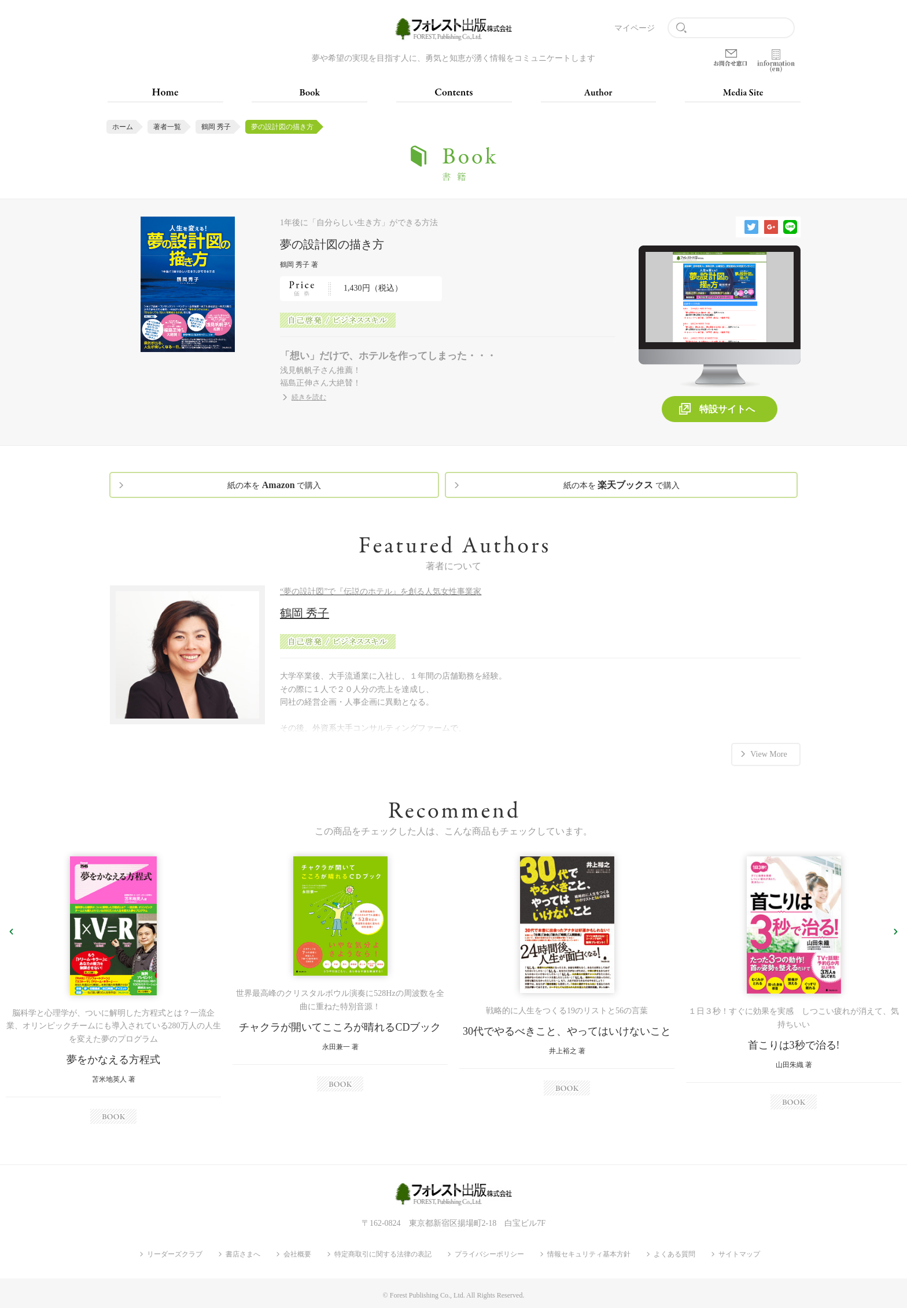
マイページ (634, 28)
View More (768, 752)
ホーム (122, 127)
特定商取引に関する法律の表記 (383, 1252)
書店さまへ (243, 1252)
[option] (113, 987)
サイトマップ (739, 1252)
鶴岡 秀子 (216, 127)
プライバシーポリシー (489, 1252)
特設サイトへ (727, 409)
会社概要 (297, 1252)
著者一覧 (167, 127)
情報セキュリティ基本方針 (589, 1252)
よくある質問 (674, 1252)
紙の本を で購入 (274, 485)
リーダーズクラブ (174, 1252)
